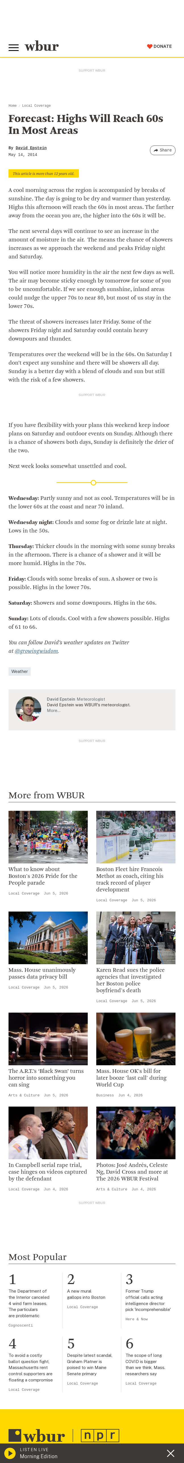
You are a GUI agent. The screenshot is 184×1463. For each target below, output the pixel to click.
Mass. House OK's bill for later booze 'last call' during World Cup (131, 1078)
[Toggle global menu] (14, 47)
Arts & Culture (24, 1095)
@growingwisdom (36, 651)
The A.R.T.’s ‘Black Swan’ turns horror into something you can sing (46, 1078)
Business (105, 1095)
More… (53, 710)
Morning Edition (38, 1456)
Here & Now (137, 1319)
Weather (19, 671)
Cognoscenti (21, 1325)
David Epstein (31, 148)
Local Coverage (36, 106)
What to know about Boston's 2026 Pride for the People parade (43, 876)
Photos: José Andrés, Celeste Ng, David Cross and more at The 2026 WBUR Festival (132, 1172)
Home (13, 106)
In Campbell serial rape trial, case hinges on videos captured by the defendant (48, 1172)
